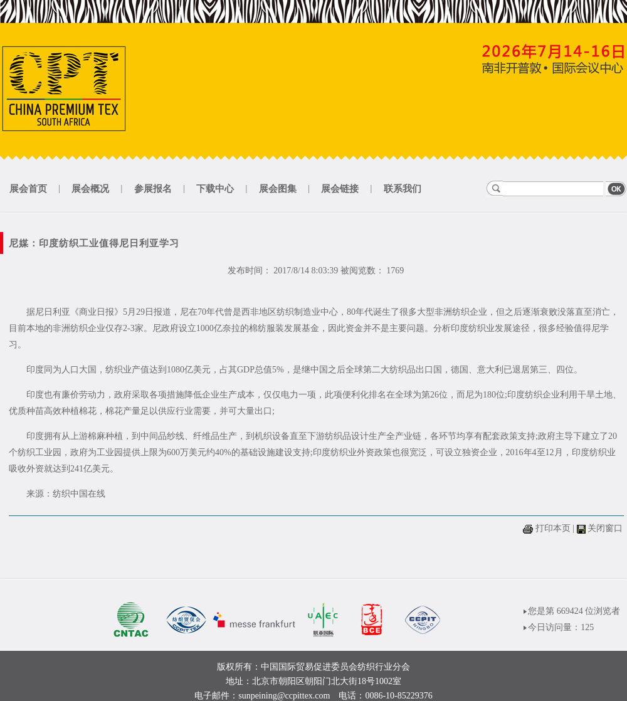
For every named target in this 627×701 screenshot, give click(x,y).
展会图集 (278, 189)
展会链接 (340, 189)
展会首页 (28, 189)
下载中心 (215, 189)
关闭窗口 (605, 528)
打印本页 (553, 528)
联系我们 (402, 189)
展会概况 (90, 189)
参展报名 (153, 189)
